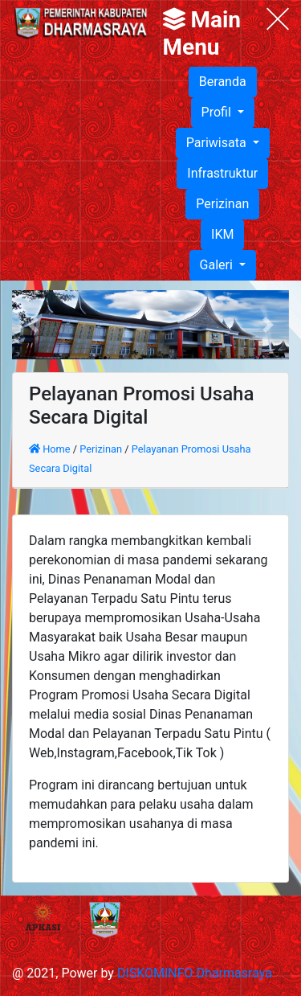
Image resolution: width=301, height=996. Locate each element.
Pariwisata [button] (218, 142)
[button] (33, 324)
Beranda (222, 81)
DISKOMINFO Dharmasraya (194, 973)
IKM (222, 234)
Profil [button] (217, 112)
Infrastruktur (222, 173)
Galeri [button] (218, 265)
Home (51, 449)
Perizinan (222, 203)
